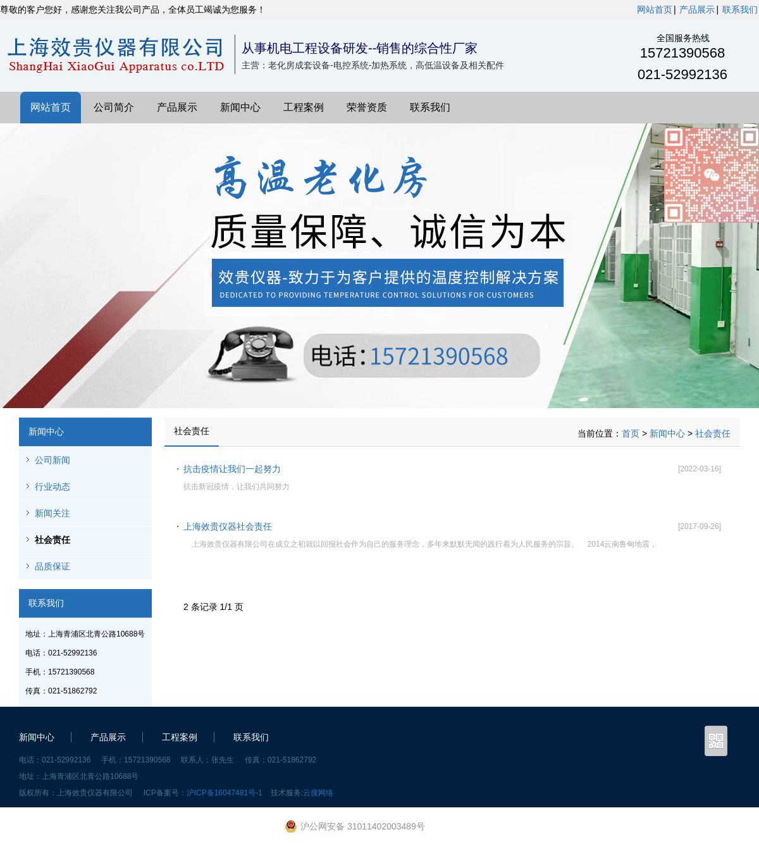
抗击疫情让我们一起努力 (232, 469)
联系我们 (740, 9)
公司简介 (114, 107)
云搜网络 (318, 792)
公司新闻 (52, 460)
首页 (630, 433)
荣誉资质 (367, 107)
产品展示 (697, 9)
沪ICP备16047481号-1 (224, 792)
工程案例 (303, 107)
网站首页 (654, 9)
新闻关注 (52, 513)
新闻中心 (240, 107)
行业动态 (52, 486)
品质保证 (52, 566)
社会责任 (52, 540)
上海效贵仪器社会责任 (227, 526)
